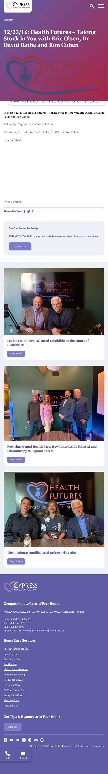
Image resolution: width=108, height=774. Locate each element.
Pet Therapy (10, 664)
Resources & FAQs (14, 679)
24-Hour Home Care (15, 690)
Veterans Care (11, 705)
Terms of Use (57, 630)
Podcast (8, 113)
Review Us (24, 630)
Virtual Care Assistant (16, 669)
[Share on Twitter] (28, 211)
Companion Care (13, 695)
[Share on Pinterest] (33, 211)
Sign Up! (12, 727)
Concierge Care (12, 659)
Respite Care (11, 654)
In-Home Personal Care (17, 649)
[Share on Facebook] (24, 211)
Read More (16, 353)
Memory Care (11, 700)
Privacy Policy (40, 630)
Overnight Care (12, 685)
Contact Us (19, 246)
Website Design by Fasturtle (89, 746)
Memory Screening (14, 674)
